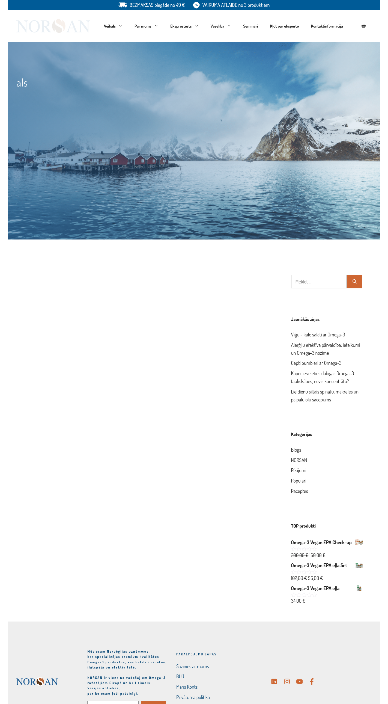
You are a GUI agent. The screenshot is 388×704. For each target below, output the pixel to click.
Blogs (296, 450)
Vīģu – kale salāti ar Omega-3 (318, 335)
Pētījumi (298, 470)
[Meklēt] (354, 281)
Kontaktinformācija (327, 26)
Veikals (116, 26)
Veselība (224, 26)
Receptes (299, 491)
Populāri (298, 481)
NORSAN (299, 460)
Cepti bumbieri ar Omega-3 (316, 363)
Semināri (250, 26)
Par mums (149, 26)
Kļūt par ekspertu (284, 26)
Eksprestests (187, 26)
